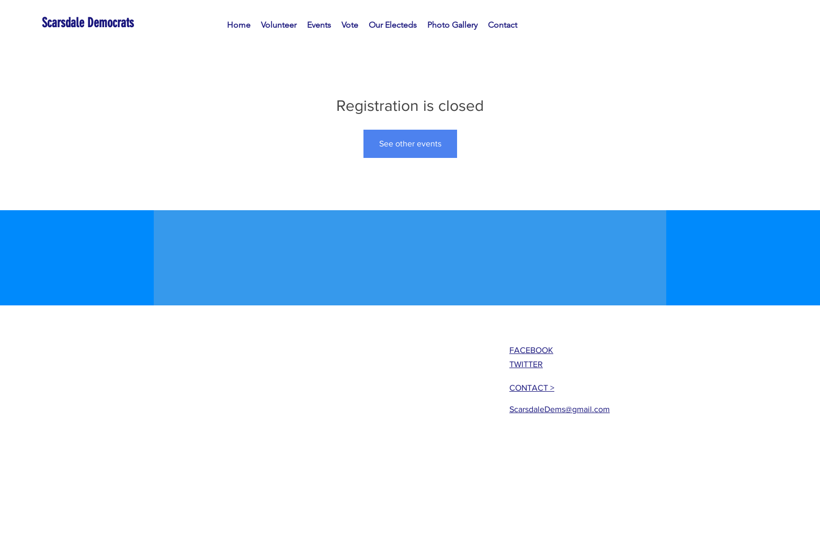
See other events (410, 143)
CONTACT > (531, 387)
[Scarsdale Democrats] (89, 23)
